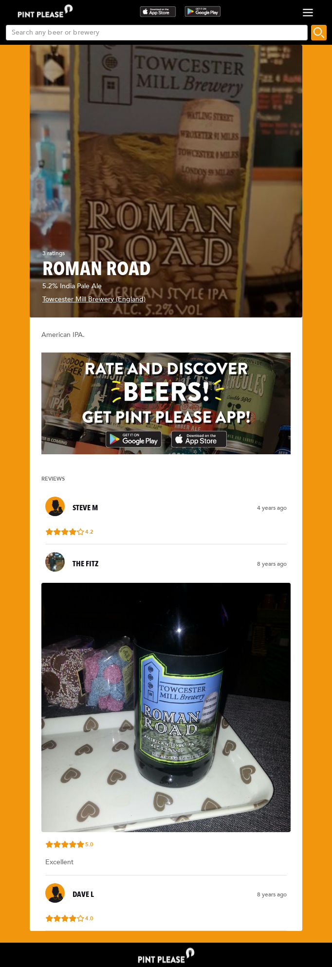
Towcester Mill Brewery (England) (94, 299)
